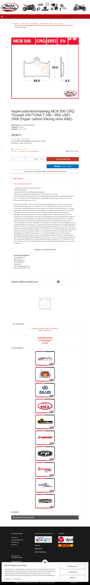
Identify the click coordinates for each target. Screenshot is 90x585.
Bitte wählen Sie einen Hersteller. (23, 517)
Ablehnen (72, 577)
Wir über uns (14, 537)
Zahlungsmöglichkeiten (17, 540)
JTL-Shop (79, 582)
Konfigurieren (72, 571)
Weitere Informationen (59, 171)
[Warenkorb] (85, 17)
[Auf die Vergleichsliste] (69, 38)
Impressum (8, 579)
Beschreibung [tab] (18, 178)
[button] (73, 17)
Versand (26, 139)
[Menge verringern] (13, 159)
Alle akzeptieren (72, 565)
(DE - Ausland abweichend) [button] (32, 151)
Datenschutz (17, 579)
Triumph (20, 127)
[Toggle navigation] (2, 16)
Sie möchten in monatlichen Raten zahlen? (45, 171)
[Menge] (24, 159)
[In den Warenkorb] (12, 33)
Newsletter (14, 544)
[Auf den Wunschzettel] (74, 38)
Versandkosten (15, 542)
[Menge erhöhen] (41, 159)
